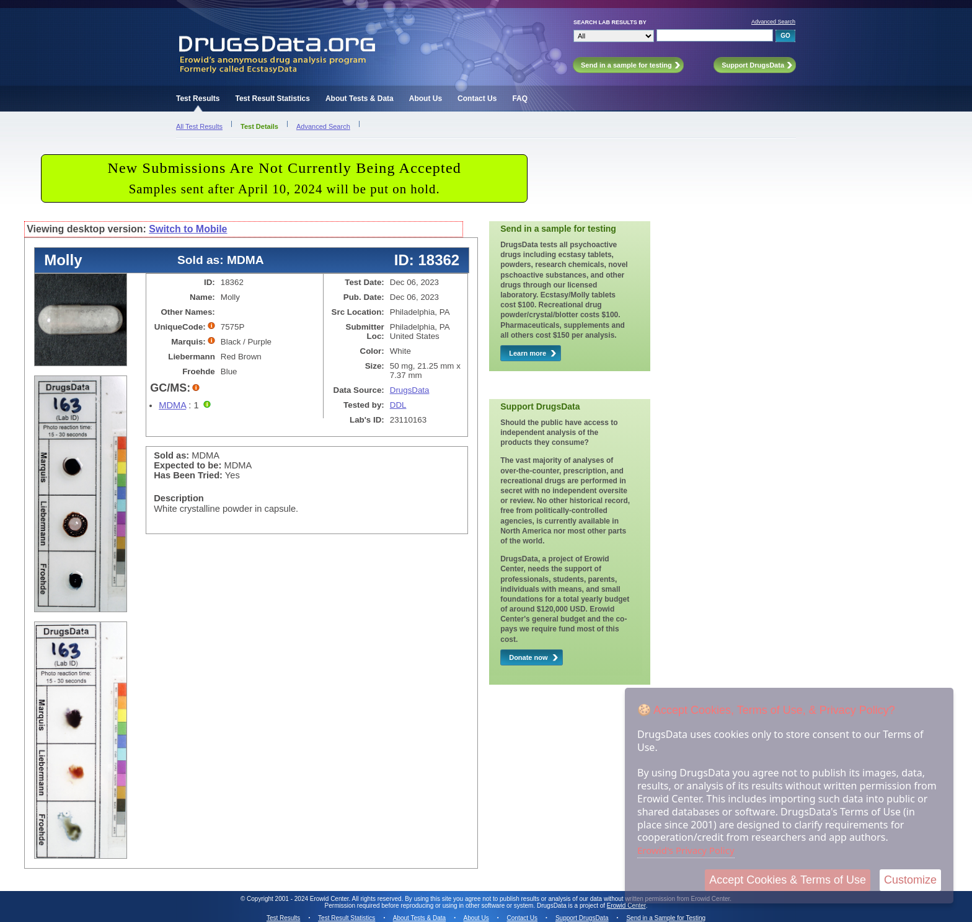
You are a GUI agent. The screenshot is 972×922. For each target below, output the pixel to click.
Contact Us (477, 98)
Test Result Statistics (272, 98)
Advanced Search (773, 22)
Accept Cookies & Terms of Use (787, 880)
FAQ (520, 98)
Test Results (197, 98)
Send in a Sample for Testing (665, 918)
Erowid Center (626, 905)
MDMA (172, 405)
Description (179, 498)
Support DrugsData (582, 918)
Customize (910, 880)
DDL (398, 405)
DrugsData (410, 390)
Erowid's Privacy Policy (686, 850)
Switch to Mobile (188, 229)
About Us (425, 98)
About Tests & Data (359, 98)
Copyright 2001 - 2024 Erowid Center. (298, 898)
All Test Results (199, 126)
